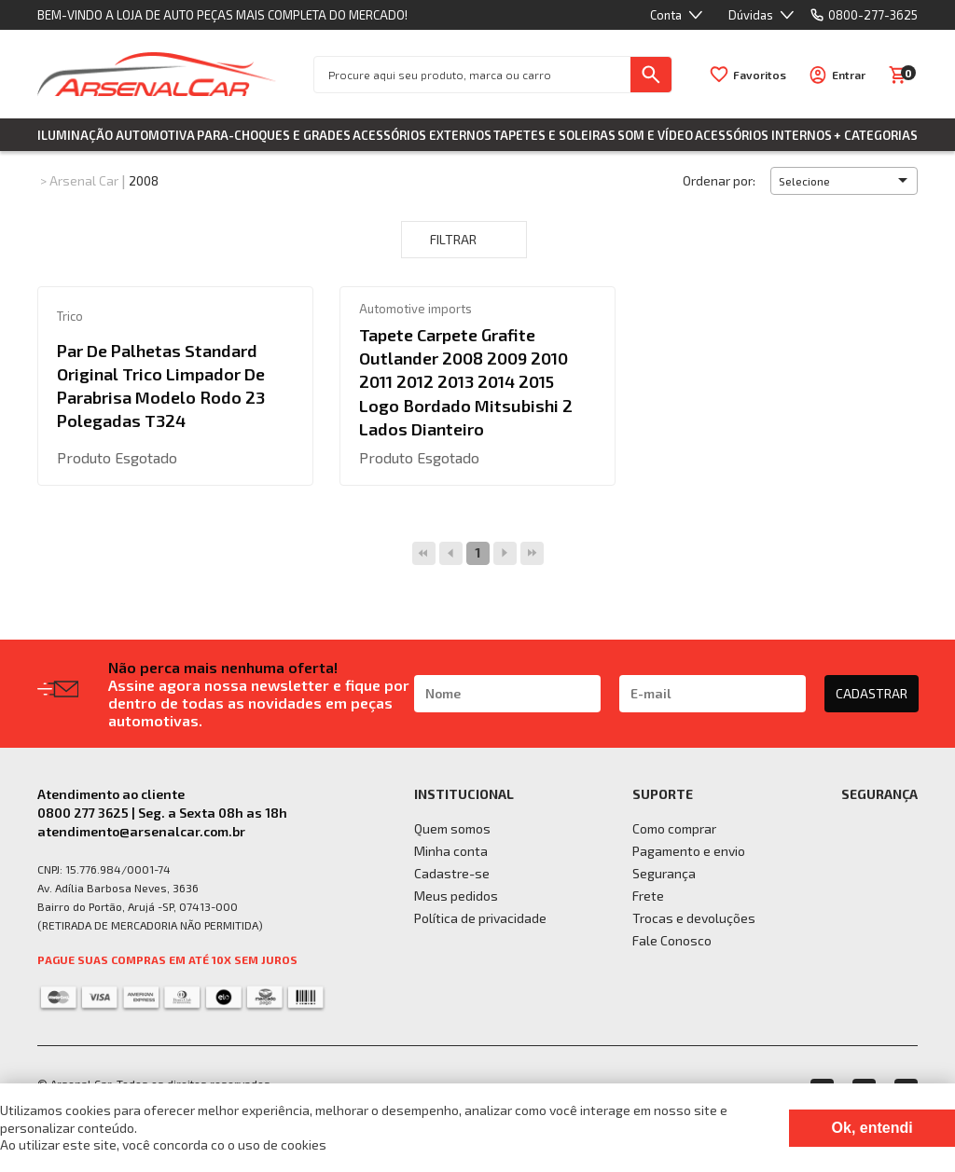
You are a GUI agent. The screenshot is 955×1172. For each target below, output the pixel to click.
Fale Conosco (672, 940)
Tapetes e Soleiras (554, 135)
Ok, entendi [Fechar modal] (872, 1128)
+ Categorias (876, 135)
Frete (648, 895)
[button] (844, 181)
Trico (70, 316)
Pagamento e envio (688, 851)
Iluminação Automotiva (116, 135)
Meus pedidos (456, 895)
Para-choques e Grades (274, 135)
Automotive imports (415, 308)
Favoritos (759, 74)
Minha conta (451, 851)
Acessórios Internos (763, 135)
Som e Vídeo (655, 135)
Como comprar (674, 828)
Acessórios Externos (422, 135)
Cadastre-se (452, 873)
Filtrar (464, 240)
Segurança (664, 873)
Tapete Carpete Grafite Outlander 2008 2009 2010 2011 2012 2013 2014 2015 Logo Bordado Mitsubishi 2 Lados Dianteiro (466, 381)
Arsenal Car (83, 180)
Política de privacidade (480, 918)
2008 (144, 180)
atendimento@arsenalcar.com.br (141, 831)
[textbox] (472, 74)
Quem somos (452, 828)
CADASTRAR (871, 693)
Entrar (848, 74)
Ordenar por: (719, 180)
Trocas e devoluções (693, 918)
